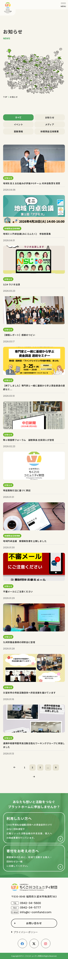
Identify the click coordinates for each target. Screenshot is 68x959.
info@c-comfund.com (35, 912)
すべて (18, 117)
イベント (18, 124)
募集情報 (18, 131)
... (48, 767)
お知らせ (49, 117)
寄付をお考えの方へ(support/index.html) (34, 858)
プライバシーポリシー (26, 932)
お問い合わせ (34, 923)
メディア (49, 124)
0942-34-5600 (30, 903)
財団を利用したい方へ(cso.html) (34, 828)
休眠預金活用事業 (49, 131)
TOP (5, 97)
